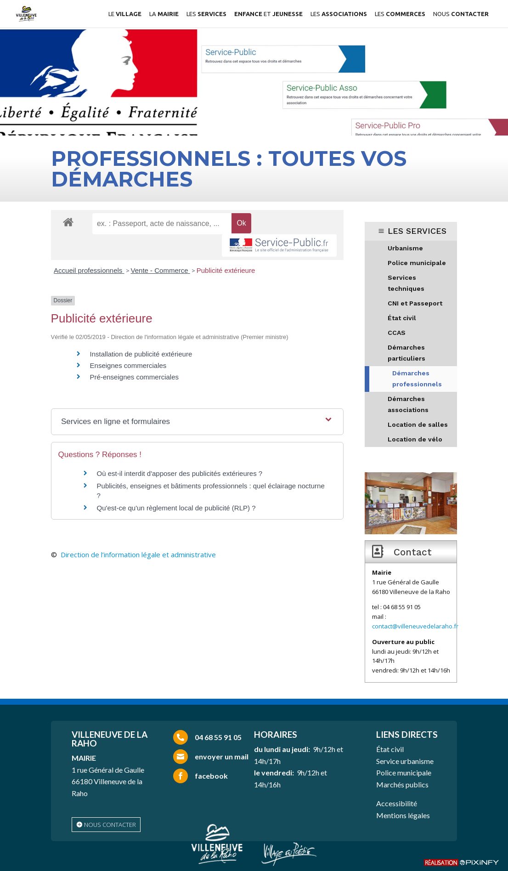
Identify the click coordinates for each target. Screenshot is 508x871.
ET (268, 14)
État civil (402, 318)
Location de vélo (415, 439)
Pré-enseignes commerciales (134, 377)
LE (124, 14)
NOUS (461, 14)
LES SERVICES (417, 231)
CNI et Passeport (415, 303)
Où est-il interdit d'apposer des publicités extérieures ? (180, 473)
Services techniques (406, 283)
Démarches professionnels (417, 378)
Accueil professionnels (89, 270)
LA (164, 14)
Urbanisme (405, 248)
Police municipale (417, 262)
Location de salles (418, 424)
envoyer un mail (221, 756)
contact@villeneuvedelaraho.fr (415, 626)
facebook (211, 775)
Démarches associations (408, 404)
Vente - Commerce (160, 270)
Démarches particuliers (406, 353)
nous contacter (110, 824)
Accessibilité (396, 803)
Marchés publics (402, 784)
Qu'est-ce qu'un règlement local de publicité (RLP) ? (176, 508)
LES (206, 14)
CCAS (397, 332)
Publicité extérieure (226, 270)
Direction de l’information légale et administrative (138, 554)
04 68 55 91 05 (218, 737)
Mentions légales (403, 815)
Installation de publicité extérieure (141, 354)
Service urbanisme (405, 761)
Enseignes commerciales (128, 365)
